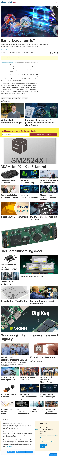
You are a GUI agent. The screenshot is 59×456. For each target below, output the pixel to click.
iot (20, 98)
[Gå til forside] (27, 2)
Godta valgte (20, 451)
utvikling (14, 98)
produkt (25, 98)
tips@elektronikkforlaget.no (47, 441)
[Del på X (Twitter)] (53, 53)
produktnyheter (6, 98)
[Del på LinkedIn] (55, 53)
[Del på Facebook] (51, 53)
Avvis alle (29, 451)
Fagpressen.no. (8, 446)
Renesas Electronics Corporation (9, 62)
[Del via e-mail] (57, 53)
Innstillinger (53, 454)
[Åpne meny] (57, 2)
